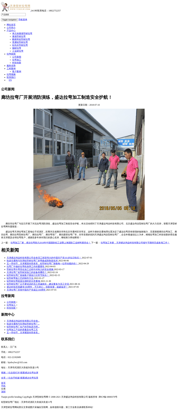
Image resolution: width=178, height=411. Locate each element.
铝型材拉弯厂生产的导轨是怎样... (23, 327)
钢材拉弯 (16, 48)
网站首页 (11, 25)
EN (10, 80)
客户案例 (16, 71)
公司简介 (11, 27)
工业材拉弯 (17, 51)
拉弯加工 (16, 60)
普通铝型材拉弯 (20, 42)
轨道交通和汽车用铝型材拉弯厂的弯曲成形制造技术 (32, 260)
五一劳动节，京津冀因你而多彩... (23, 332)
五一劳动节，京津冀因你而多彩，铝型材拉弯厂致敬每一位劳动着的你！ (42, 263)
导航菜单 (22, 19)
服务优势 (11, 65)
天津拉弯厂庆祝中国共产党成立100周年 (26, 290)
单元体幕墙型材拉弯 (22, 33)
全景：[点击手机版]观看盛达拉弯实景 (19, 378)
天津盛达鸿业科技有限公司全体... (23, 321)
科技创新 (16, 63)
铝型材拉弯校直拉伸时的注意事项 (24, 281)
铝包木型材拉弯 (20, 45)
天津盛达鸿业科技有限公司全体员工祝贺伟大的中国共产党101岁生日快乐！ (44, 258)
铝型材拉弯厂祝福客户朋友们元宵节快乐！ (28, 275)
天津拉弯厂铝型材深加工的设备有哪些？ (27, 272)
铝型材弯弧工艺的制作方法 (20, 278)
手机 (3, 386)
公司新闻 (16, 57)
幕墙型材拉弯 (19, 36)
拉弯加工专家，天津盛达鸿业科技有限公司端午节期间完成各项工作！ (135, 242)
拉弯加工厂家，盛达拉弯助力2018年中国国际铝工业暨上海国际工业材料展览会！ (51, 242)
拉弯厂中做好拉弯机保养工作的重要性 (26, 266)
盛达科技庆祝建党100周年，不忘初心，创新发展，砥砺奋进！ (37, 287)
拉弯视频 (11, 74)
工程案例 (11, 68)
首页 (3, 383)
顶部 (3, 392)
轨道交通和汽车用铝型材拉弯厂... (23, 324)
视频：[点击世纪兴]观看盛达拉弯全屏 (19, 372)
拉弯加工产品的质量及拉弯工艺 (22, 329)
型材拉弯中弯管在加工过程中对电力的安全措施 (30, 269)
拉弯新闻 (11, 54)
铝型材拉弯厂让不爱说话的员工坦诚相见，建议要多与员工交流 (38, 284)
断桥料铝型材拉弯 (21, 39)
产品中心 (11, 30)
